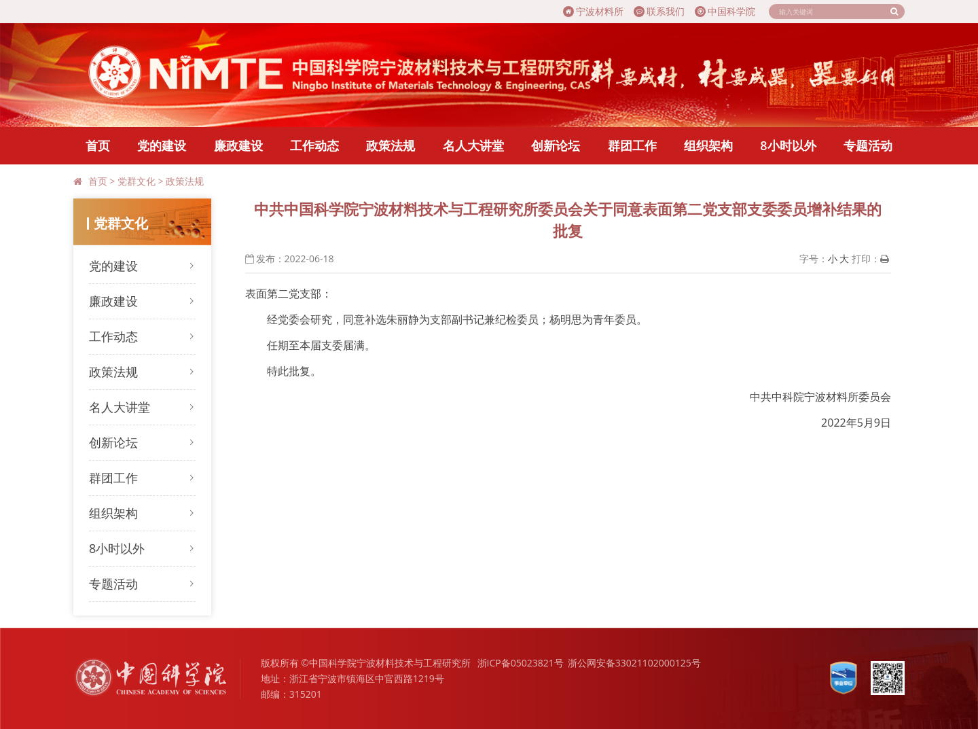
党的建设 (161, 145)
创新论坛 (555, 145)
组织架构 (708, 145)
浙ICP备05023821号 (520, 662)
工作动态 (314, 145)
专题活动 (868, 145)
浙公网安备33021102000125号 (634, 662)
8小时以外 (788, 145)
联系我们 (659, 11)
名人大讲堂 (473, 145)
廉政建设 (238, 145)
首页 (98, 145)
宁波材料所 (593, 11)
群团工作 (632, 145)
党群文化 (136, 181)
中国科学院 (725, 11)
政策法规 (390, 145)
